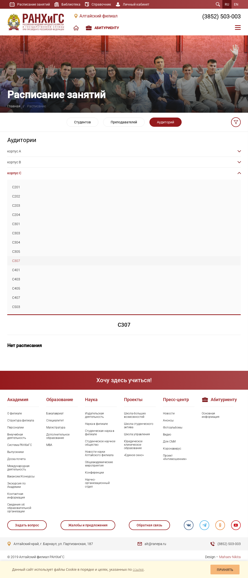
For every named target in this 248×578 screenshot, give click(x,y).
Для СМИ (169, 441)
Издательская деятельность (94, 415)
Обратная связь (149, 525)
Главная (13, 106)
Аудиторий (165, 122)
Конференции (94, 472)
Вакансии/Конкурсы (21, 476)
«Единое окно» (134, 455)
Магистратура (55, 427)
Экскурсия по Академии (16, 485)
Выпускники (15, 452)
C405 (16, 288)
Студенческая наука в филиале (99, 432)
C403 (16, 279)
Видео (167, 434)
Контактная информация (16, 495)
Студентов (82, 122)
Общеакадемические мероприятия (99, 463)
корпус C (14, 173)
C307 (16, 261)
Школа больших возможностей (135, 415)
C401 (16, 270)
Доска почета (16, 459)
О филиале (14, 413)
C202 (16, 196)
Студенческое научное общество (100, 443)
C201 (16, 187)
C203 (16, 205)
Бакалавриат (55, 413)
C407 (16, 298)
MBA (49, 445)
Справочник (101, 4)
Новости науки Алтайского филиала (99, 453)
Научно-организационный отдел (97, 483)
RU (227, 4)
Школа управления (137, 434)
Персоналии (15, 427)
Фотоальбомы (172, 427)
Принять (225, 569)
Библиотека (71, 4)
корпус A (14, 151)
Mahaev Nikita (230, 557)
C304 (16, 242)
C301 (16, 224)
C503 (16, 307)
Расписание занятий (33, 4)
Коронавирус (172, 448)
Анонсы (168, 420)
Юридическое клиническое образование (133, 445)
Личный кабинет (136, 4)
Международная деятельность (18, 467)
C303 (16, 233)
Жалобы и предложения (88, 525)
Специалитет (55, 420)
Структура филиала (20, 420)
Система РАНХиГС (19, 445)
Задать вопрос (27, 525)
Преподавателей (124, 122)
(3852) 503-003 (221, 16)
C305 (16, 251)
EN (236, 4)
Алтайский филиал (98, 16)
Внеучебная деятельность (16, 436)
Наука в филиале (96, 424)
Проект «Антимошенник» (174, 457)
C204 (16, 215)
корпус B (14, 162)
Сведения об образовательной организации (19, 508)
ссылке (138, 569)
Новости (169, 413)
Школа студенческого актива (138, 425)
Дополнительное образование (58, 436)
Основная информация (210, 415)
